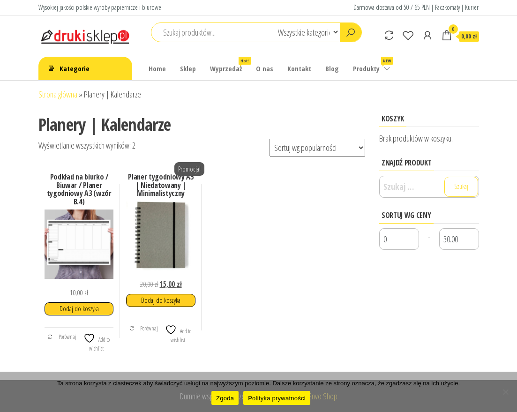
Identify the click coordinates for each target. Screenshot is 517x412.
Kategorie (75, 68)
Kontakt (299, 68)
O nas (264, 68)
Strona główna (57, 94)
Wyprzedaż (229, 65)
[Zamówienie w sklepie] (317, 148)
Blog (332, 68)
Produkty (372, 65)
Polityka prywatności (277, 398)
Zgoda (225, 398)
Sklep (188, 68)
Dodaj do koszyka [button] (79, 308)
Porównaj (61, 337)
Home (157, 68)
